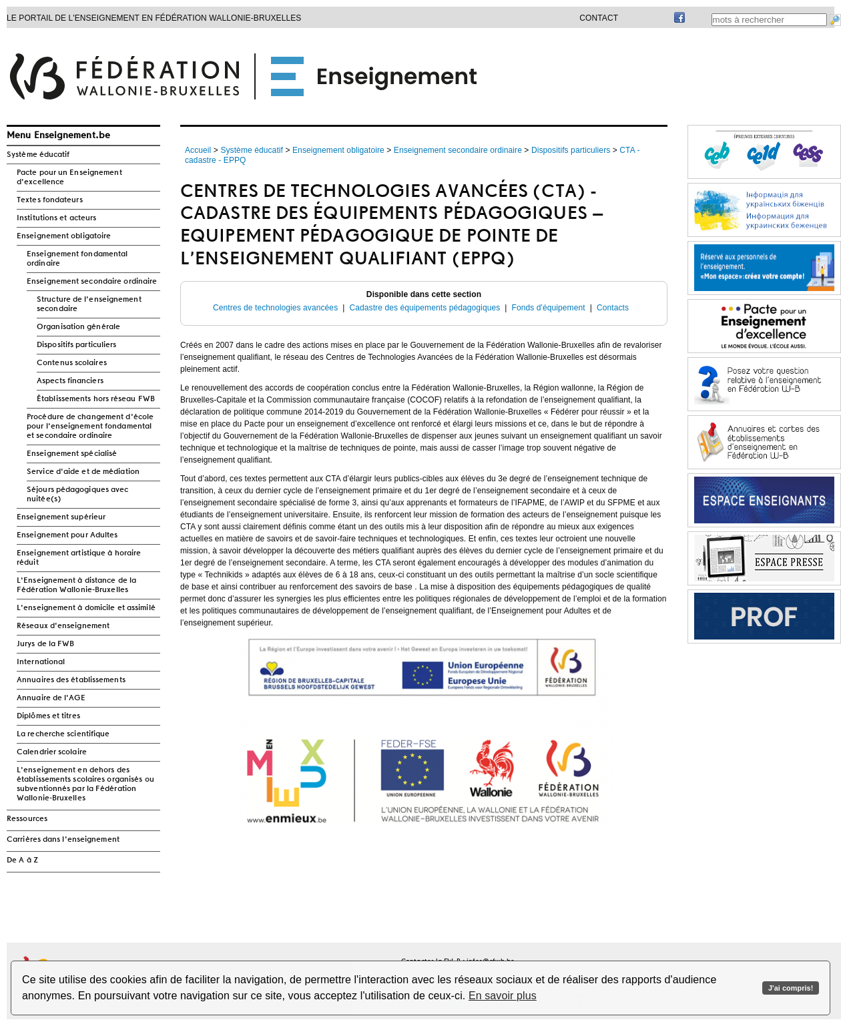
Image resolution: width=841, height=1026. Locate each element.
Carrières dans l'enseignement (63, 840)
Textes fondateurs (50, 200)
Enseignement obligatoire (64, 236)
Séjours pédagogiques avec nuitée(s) (78, 494)
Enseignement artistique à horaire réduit (79, 558)
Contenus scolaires (72, 363)
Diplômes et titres (48, 716)
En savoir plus (503, 995)
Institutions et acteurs (56, 218)
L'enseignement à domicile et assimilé (86, 608)
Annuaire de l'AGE (51, 698)
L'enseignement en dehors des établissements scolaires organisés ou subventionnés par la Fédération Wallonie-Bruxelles (85, 784)
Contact (598, 18)
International (41, 662)
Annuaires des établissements (71, 680)
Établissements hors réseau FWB (96, 399)
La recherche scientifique (63, 734)
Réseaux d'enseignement (63, 626)
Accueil (198, 150)
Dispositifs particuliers (76, 345)
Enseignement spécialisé (72, 454)
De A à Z (22, 860)
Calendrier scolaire (52, 752)
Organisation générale (78, 327)
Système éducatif (38, 155)
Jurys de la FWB (46, 644)
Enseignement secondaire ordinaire (92, 282)
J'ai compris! (790, 988)
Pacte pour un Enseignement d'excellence (69, 177)
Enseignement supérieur (61, 517)
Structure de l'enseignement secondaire (89, 304)
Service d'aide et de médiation (83, 472)
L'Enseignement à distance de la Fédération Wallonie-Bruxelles (76, 585)
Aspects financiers (70, 381)
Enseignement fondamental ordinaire (77, 259)
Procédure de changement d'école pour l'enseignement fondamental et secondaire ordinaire (90, 426)
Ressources (27, 819)
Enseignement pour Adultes (67, 535)
